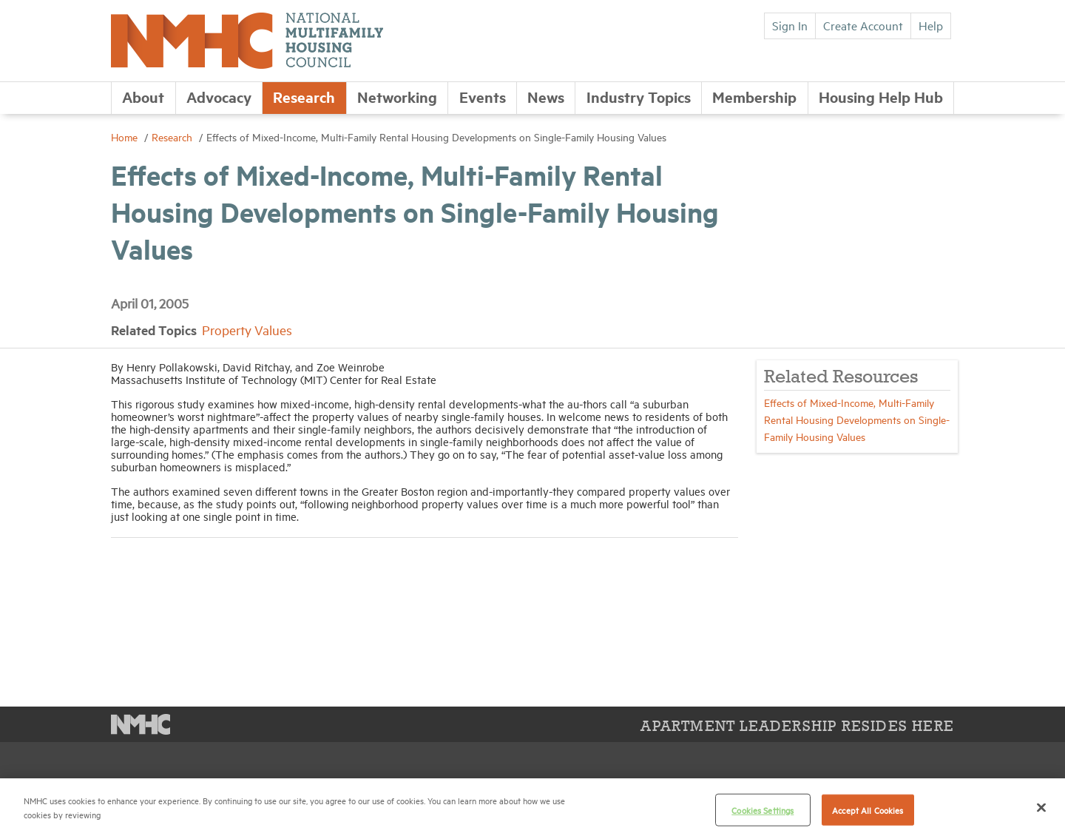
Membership (754, 97)
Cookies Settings (762, 809)
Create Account (863, 25)
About (143, 97)
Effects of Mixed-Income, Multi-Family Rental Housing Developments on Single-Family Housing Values (857, 419)
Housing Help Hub (881, 97)
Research (304, 97)
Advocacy (218, 97)
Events (482, 97)
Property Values (247, 329)
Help (931, 25)
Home (126, 136)
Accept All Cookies (867, 809)
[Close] (1041, 807)
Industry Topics (638, 97)
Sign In (790, 25)
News (545, 97)
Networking (397, 97)
